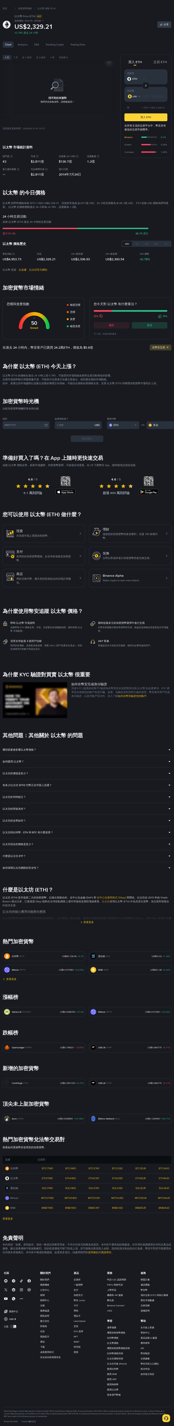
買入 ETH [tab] (135, 72)
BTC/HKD (70, 1178)
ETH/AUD (164, 1188)
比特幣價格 (112, 1348)
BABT (76, 1352)
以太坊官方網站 (38, 280)
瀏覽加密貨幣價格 (116, 1343)
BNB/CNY (93, 1218)
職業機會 (44, 1295)
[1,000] (75, 435)
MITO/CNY (94, 1208)
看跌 (111, 335)
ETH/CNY (94, 1188)
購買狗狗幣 (112, 1394)
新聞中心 (44, 1310)
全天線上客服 (147, 1337)
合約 (58, 5)
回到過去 (87, 449)
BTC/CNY (94, 1178)
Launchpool (79, 1331)
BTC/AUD (164, 1178)
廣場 (80, 5)
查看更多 (88, 932)
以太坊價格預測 (115, 1368)
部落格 (43, 1336)
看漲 (149, 335)
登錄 (155, 5)
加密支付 (78, 1305)
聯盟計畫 (145, 1289)
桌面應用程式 (47, 1362)
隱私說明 (44, 1326)
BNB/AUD (164, 1218)
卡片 (76, 1315)
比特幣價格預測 (115, 1363)
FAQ (36, 55)
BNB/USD (117, 1218)
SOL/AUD (164, 1198)
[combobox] (134, 107)
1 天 (7, 67)
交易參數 (145, 1368)
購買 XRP (111, 1389)
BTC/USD (117, 1178)
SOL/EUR (140, 1198)
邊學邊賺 (111, 1337)
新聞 (42, 1305)
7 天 (16, 67)
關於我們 (44, 1289)
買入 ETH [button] (145, 127)
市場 (38, 5)
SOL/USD (117, 1198)
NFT (76, 1346)
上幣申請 (111, 1300)
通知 (42, 1352)
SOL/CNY (94, 1198)
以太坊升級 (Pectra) (117, 1374)
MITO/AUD (164, 1208)
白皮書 (23, 280)
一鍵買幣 (78, 1295)
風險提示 (44, 1346)
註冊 (164, 5)
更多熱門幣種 (114, 1405)
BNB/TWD (47, 1218)
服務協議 (44, 1321)
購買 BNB (112, 1384)
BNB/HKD (70, 1218)
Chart (8, 55)
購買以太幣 (112, 1399)
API (142, 1358)
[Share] (164, 35)
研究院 (77, 1357)
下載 (42, 1357)
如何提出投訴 (147, 1384)
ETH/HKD (70, 1188)
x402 (109, 1321)
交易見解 (145, 1315)
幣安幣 (144, 1300)
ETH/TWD (47, 1188)
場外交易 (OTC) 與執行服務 (154, 1305)
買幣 (29, 5)
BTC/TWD (47, 1178)
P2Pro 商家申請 (115, 1295)
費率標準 (145, 1353)
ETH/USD (117, 1188)
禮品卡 (77, 1326)
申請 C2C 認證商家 (116, 1289)
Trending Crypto (55, 55)
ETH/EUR (140, 1188)
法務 (42, 1315)
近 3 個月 (41, 67)
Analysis (23, 55)
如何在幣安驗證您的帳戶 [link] (132, 706)
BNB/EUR (140, 1218)
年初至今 (63, 67)
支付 (76, 1300)
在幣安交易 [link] (160, 357)
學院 (76, 1321)
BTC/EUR (140, 1178)
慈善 (76, 1362)
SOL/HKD (70, 1198)
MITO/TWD (47, 1208)
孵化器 (110, 1310)
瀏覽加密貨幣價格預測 (118, 1358)
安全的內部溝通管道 (50, 1367)
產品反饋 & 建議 (149, 1348)
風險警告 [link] (106, 1262)
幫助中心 (145, 1343)
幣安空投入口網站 (150, 1374)
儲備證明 (145, 1321)
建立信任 (44, 1331)
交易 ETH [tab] (160, 72)
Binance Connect (115, 1315)
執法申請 (145, 1379)
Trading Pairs (77, 55)
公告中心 (44, 1300)
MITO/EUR (141, 1208)
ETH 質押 (78, 1341)
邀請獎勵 (145, 1295)
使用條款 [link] (93, 1262)
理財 (69, 5)
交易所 (77, 1289)
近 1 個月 (27, 67)
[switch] (13, 1337)
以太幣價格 (112, 1353)
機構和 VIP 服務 (115, 1305)
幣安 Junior (79, 1310)
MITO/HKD (71, 1208)
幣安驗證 (145, 1363)
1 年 (52, 67)
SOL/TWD (47, 1198)
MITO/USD (117, 1208)
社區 (42, 1341)
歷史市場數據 (147, 1310)
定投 (76, 1336)
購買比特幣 (112, 1379)
